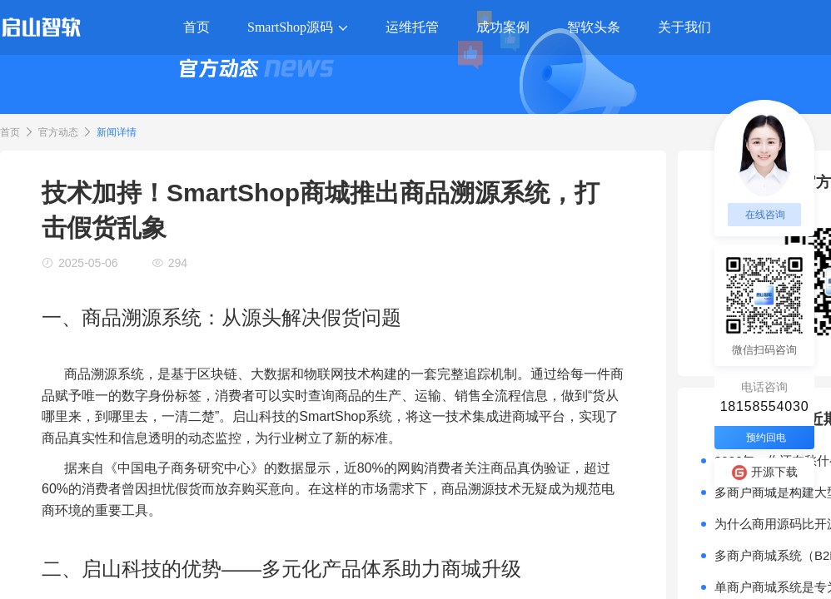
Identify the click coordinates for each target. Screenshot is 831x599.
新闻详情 (117, 132)
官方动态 (58, 132)
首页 (10, 132)
